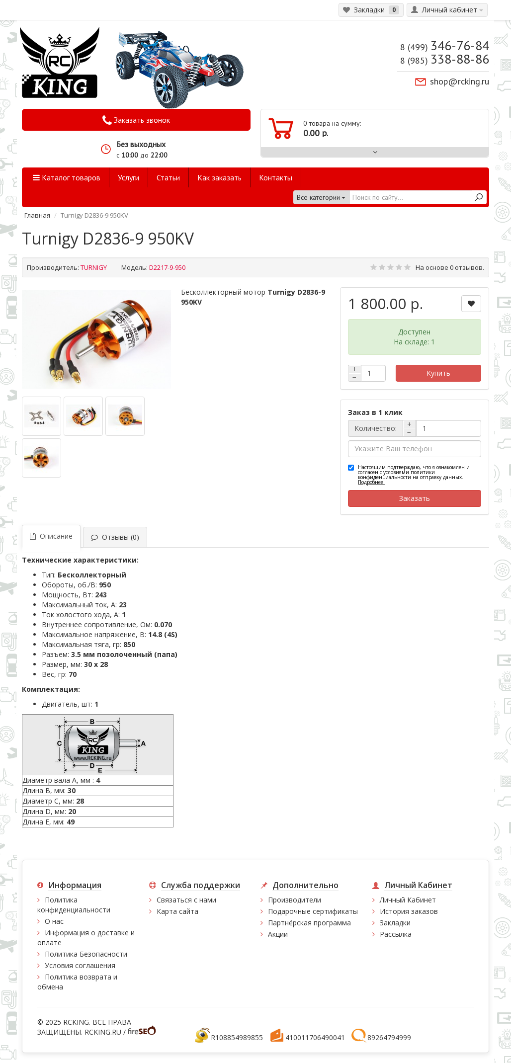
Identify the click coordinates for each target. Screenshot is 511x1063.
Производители (294, 899)
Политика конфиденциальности (73, 904)
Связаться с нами (186, 899)
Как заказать (219, 177)
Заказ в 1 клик (375, 412)
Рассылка (396, 934)
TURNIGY (94, 267)
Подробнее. (371, 482)
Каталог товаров (66, 177)
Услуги (128, 177)
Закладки (395, 922)
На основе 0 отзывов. (450, 267)
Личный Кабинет (408, 899)
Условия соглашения (80, 965)
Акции (278, 934)
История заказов (409, 911)
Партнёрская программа (309, 922)
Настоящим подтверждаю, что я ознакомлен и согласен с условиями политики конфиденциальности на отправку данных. (414, 475)
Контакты (275, 177)
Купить (438, 373)
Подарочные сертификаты (313, 911)
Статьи (168, 177)
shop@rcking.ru (459, 81)
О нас (54, 921)
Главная (37, 215)
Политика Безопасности (86, 954)
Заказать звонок (136, 120)
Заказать (414, 498)
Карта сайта (177, 911)
